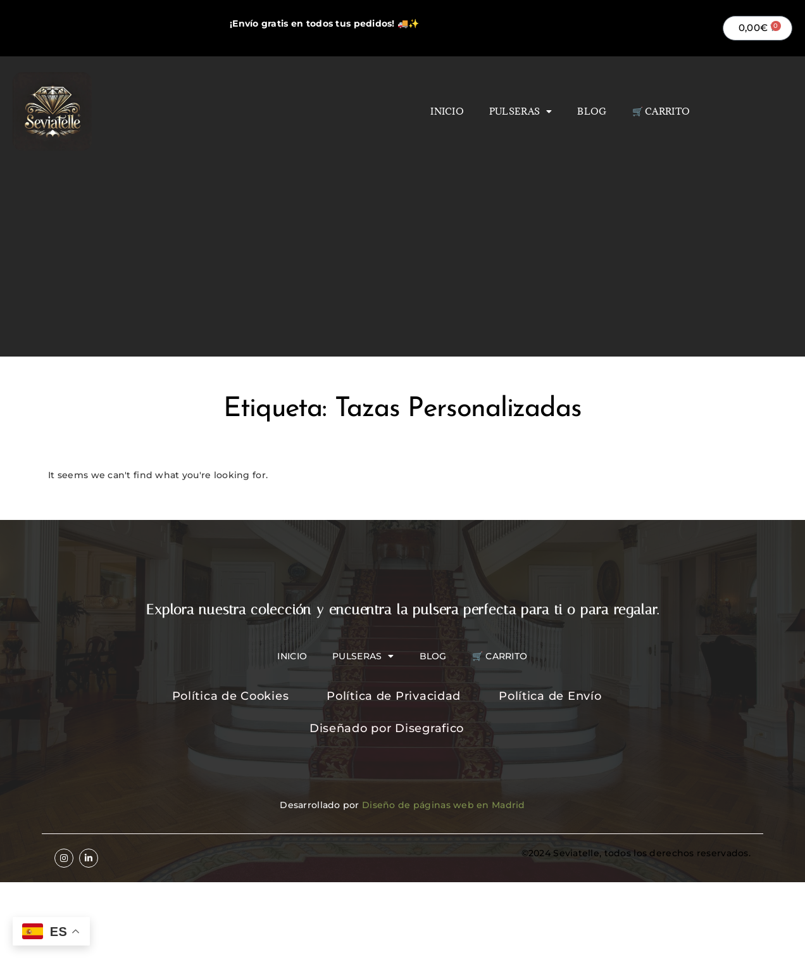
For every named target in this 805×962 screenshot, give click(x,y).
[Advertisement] (402, 245)
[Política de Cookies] (246, 696)
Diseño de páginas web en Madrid (443, 805)
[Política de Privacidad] (409, 696)
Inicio (447, 111)
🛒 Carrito (661, 111)
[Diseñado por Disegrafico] (402, 729)
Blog (591, 111)
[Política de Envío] (566, 696)
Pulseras (520, 111)
